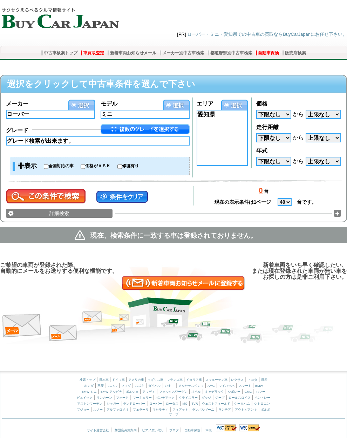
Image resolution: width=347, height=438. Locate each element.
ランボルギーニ (203, 409)
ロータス (172, 403)
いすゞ (169, 386)
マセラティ (160, 409)
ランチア (224, 409)
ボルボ (265, 409)
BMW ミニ (89, 391)
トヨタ (252, 380)
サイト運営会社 (98, 430)
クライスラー (188, 397)
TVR (194, 403)
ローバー (155, 403)
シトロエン (262, 403)
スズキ (139, 386)
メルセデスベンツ (191, 386)
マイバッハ (226, 386)
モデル (109, 104)
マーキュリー (142, 397)
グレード (17, 130)
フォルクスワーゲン (173, 391)
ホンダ (89, 386)
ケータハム (242, 403)
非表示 (27, 165)
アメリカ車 (136, 380)
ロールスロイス (240, 397)
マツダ (126, 386)
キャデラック (214, 391)
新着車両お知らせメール (133, 52)
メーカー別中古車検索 (183, 52)
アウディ (148, 391)
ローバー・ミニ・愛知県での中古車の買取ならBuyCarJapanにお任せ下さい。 (267, 34)
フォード (122, 397)
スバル (112, 386)
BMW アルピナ (111, 391)
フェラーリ (141, 409)
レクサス (237, 380)
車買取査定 (93, 52)
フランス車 (175, 380)
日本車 (104, 380)
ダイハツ (154, 386)
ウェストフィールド (216, 403)
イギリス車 (156, 380)
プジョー (83, 409)
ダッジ (206, 397)
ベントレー (262, 397)
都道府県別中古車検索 (231, 52)
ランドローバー (134, 403)
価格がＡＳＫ (97, 165)
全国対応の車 (61, 165)
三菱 (100, 386)
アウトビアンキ (246, 409)
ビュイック (85, 397)
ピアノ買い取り (153, 430)
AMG (211, 386)
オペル (196, 391)
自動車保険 (268, 52)
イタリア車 (194, 380)
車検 (208, 430)
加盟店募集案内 (126, 430)
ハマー (260, 391)
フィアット (180, 409)
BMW (259, 386)
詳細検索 (59, 213)
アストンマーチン (89, 403)
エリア (205, 104)
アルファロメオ (118, 409)
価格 (261, 104)
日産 (264, 380)
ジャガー (113, 403)
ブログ (174, 430)
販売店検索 (295, 52)
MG (185, 403)
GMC (248, 391)
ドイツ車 (119, 380)
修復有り (130, 165)
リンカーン (104, 397)
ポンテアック (165, 397)
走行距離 (267, 127)
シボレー (234, 391)
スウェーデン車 (217, 380)
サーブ (173, 414)
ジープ (220, 397)
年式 (261, 151)
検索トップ (87, 380)
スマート (245, 386)
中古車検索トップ (60, 52)
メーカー (17, 104)
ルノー (98, 409)
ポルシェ (132, 391)
